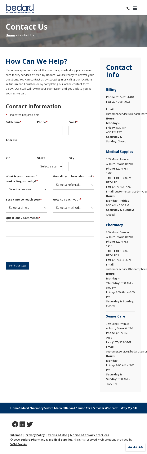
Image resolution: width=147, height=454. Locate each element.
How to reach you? (67, 199)
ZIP (8, 158)
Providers (99, 408)
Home (10, 35)
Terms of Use (57, 435)
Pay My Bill (129, 408)
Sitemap (16, 435)
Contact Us (114, 408)
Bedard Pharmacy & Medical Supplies (46, 439)
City (71, 158)
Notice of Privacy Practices (89, 435)
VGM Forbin (18, 444)
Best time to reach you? (24, 199)
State (41, 158)
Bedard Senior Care (78, 408)
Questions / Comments (23, 218)
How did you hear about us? (73, 176)
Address (11, 140)
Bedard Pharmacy (31, 408)
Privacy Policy (35, 435)
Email (73, 122)
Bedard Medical (54, 408)
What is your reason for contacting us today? (23, 178)
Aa (130, 447)
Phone (42, 122)
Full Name (13, 122)
